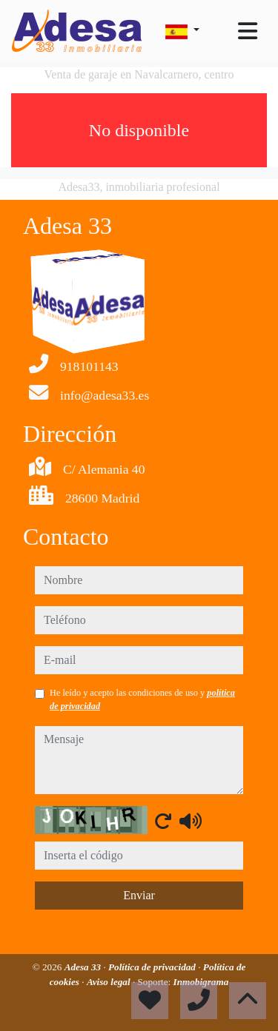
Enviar (139, 895)
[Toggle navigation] (247, 31)
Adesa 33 (84, 967)
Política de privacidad (153, 967)
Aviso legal (110, 981)
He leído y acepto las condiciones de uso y (142, 699)
